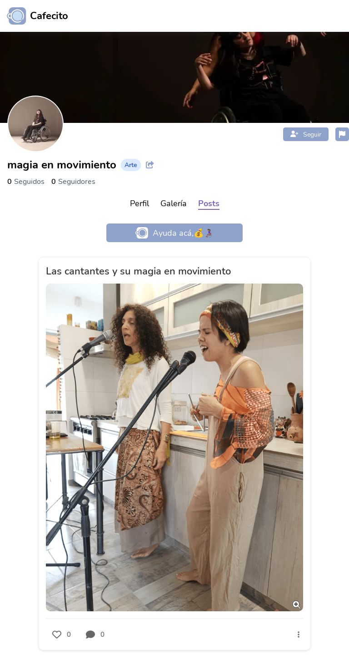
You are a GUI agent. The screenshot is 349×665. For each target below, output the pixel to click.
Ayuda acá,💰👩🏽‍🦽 (174, 233)
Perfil (139, 203)
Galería (173, 203)
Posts (208, 203)
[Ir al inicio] (34, 16)
